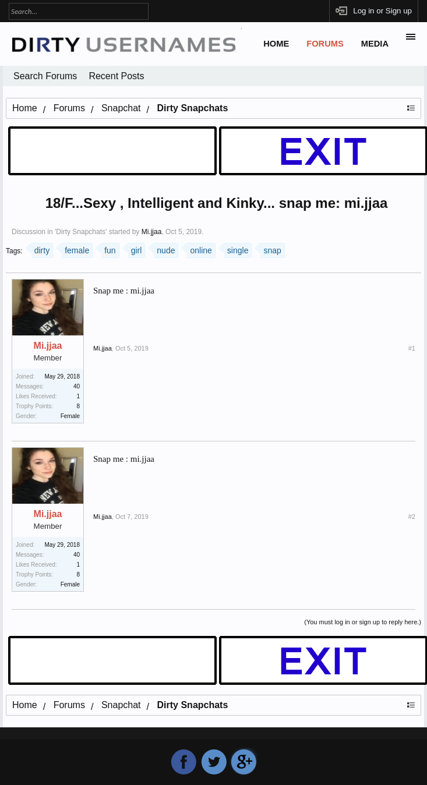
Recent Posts (116, 76)
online (199, 249)
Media (375, 43)
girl (135, 249)
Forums (325, 43)
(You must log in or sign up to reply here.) (362, 621)
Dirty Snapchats (80, 232)
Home (276, 43)
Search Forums (45, 76)
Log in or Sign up (382, 10)
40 (76, 386)
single (236, 249)
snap (270, 249)
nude (164, 249)
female (75, 249)
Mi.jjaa (152, 232)
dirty (40, 249)
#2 (411, 516)
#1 (411, 348)
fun (108, 249)
